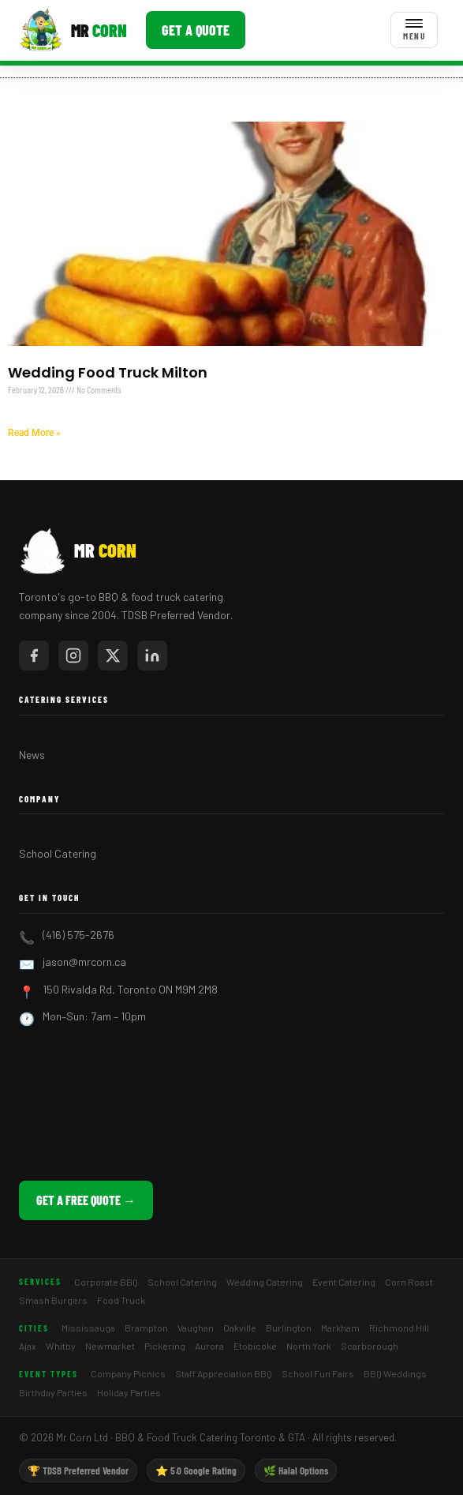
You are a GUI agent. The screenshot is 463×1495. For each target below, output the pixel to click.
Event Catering (343, 1281)
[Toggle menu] (414, 30)
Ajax (27, 1345)
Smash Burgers (53, 1299)
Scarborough (369, 1345)
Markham (340, 1327)
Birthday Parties (53, 1392)
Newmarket (110, 1345)
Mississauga (88, 1327)
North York (308, 1345)
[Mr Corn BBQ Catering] (73, 30)
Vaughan (195, 1327)
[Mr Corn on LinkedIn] (152, 655)
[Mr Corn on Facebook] (34, 655)
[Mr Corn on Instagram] (73, 655)
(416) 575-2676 (78, 934)
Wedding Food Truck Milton (107, 372)
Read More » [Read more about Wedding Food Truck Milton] (34, 432)
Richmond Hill (399, 1327)
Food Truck (121, 1299)
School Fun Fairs (318, 1373)
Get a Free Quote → (86, 1200)
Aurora (209, 1345)
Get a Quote (196, 30)
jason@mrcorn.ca (84, 961)
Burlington (289, 1327)
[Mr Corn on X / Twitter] (113, 655)
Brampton (146, 1327)
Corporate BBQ (106, 1281)
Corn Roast (409, 1281)
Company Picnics (128, 1373)
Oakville (239, 1327)
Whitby (61, 1345)
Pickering (164, 1345)
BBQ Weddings (395, 1373)
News (32, 754)
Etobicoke (255, 1345)
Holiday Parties (129, 1392)
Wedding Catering (264, 1281)
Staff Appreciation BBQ (223, 1373)
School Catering (57, 853)
